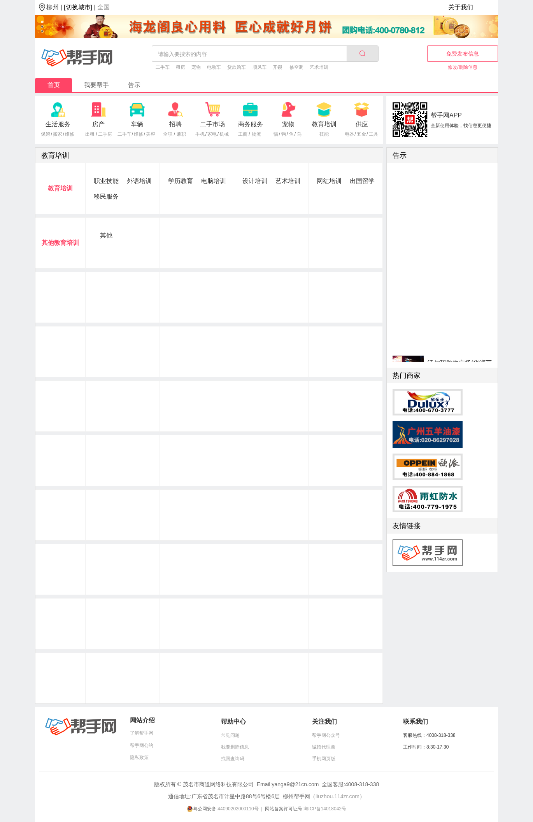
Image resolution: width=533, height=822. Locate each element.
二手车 (163, 67)
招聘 (175, 124)
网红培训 (329, 181)
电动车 (214, 67)
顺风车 (259, 67)
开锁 (277, 67)
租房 (180, 67)
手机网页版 (323, 758)
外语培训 (139, 181)
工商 (242, 134)
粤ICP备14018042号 (325, 809)
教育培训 (324, 124)
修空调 (296, 67)
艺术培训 (319, 67)
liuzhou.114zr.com (337, 796)
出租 (90, 134)
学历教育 (180, 181)
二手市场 (212, 124)
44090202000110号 (237, 809)
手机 (200, 134)
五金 (361, 134)
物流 (256, 134)
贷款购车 (236, 67)
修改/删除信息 (462, 67)
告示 (134, 85)
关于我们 (460, 7)
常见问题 (230, 735)
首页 (53, 85)
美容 (150, 134)
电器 (349, 134)
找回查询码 (232, 758)
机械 (224, 134)
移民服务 (106, 196)
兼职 (181, 134)
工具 (373, 134)
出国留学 (362, 181)
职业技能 (106, 181)
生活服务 (58, 124)
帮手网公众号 (326, 735)
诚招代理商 (323, 747)
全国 (103, 7)
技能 (324, 134)
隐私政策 (139, 757)
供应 (362, 124)
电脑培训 (213, 181)
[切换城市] (78, 7)
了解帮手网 (141, 733)
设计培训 (254, 181)
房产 (98, 124)
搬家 (57, 134)
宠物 (196, 67)
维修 (69, 134)
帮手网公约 (141, 745)
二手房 (105, 134)
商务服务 (250, 124)
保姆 (45, 134)
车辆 (137, 124)
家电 (212, 134)
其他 (106, 235)
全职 (167, 134)
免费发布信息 (462, 54)
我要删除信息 (235, 747)
